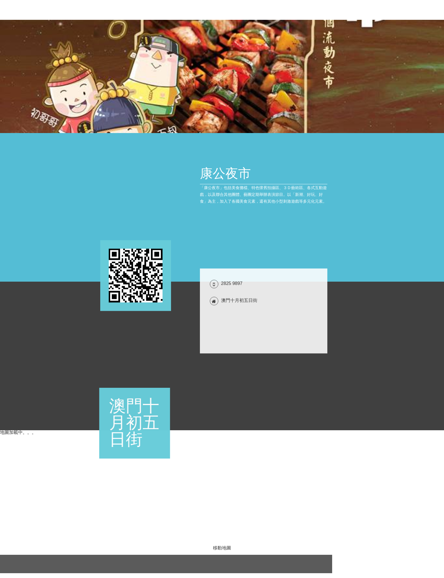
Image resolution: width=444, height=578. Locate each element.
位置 (396, 10)
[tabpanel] (222, 76)
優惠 (306, 10)
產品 (354, 10)
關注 (427, 10)
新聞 (322, 10)
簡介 (338, 10)
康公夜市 (17, 10)
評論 (412, 10)
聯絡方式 (375, 10)
